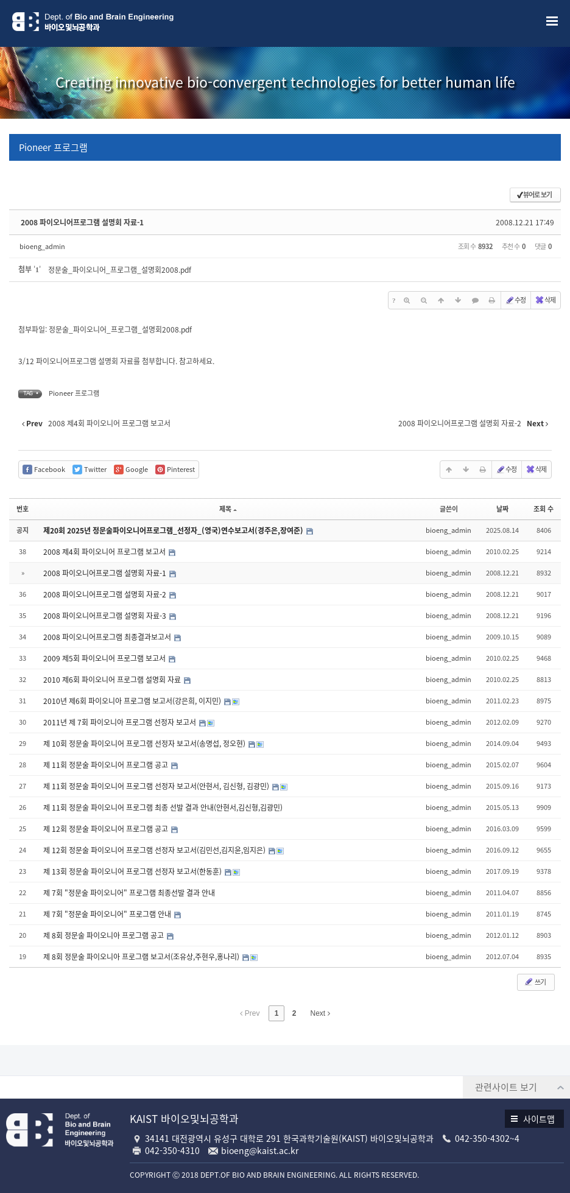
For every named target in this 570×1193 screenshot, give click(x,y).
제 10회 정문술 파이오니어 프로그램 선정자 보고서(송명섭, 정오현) (145, 743)
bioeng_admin (42, 246)
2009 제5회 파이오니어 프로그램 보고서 (105, 658)
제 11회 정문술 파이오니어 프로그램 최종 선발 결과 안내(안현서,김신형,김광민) (163, 807)
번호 (22, 509)
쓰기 (535, 982)
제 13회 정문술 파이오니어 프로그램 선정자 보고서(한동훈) (133, 871)
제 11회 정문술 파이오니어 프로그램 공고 (106, 764)
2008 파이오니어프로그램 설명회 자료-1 (82, 222)
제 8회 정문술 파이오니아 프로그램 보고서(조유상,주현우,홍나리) (142, 956)
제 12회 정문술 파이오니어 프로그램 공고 (106, 828)
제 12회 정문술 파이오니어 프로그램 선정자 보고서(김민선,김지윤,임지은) (155, 850)
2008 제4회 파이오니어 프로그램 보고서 (105, 551)
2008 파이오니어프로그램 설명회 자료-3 (105, 615)
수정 (515, 300)
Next (320, 1013)
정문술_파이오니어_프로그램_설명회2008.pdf (119, 269)
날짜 (502, 509)
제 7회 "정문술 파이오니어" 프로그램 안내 (108, 914)
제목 (228, 509)
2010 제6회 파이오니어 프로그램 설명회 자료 (113, 679)
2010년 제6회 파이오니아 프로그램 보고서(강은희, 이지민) (133, 700)
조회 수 (543, 509)
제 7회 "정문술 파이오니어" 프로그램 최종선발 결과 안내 (129, 892)
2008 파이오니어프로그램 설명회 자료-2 (105, 594)
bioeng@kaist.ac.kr (259, 1150)
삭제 (545, 300)
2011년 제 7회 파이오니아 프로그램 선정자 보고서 (120, 722)
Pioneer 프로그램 (53, 147)
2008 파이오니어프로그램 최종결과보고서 (108, 637)
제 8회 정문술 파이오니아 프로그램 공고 (104, 935)
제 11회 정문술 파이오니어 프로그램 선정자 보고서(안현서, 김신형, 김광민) (157, 786)
